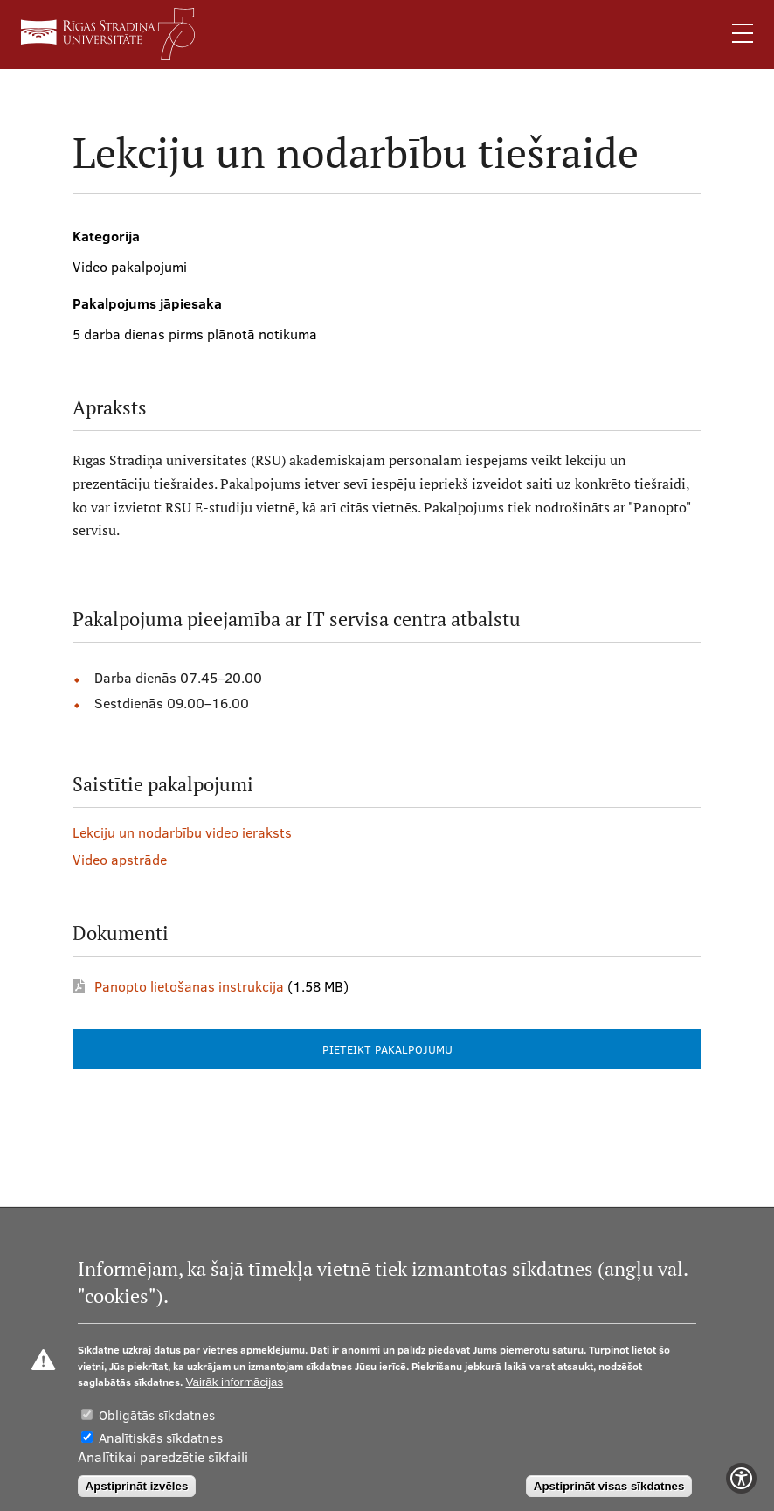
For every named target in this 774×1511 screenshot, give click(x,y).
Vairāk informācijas (235, 1382)
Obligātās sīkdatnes (157, 1415)
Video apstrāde (120, 859)
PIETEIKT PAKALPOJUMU (387, 1049)
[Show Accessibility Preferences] (741, 1478)
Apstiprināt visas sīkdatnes (609, 1486)
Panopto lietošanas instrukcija (189, 986)
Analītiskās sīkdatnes (161, 1438)
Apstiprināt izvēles (137, 1486)
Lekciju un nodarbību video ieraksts (182, 832)
